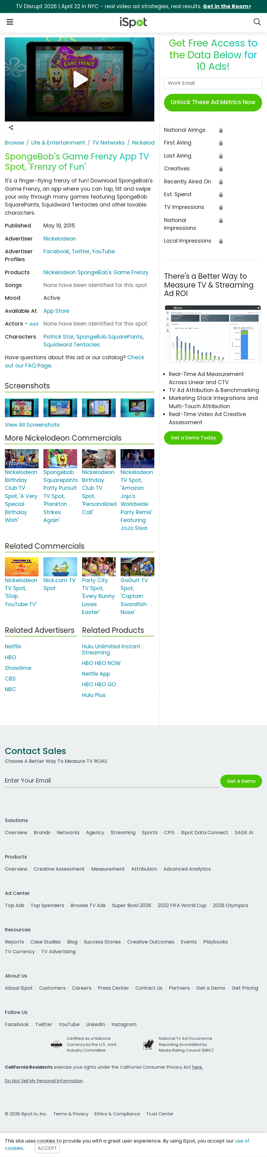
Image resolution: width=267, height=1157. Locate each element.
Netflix (13, 646)
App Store (56, 311)
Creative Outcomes (150, 941)
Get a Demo (210, 988)
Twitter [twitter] (44, 1024)
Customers (52, 988)
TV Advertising (58, 951)
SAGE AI (244, 832)
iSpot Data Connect (204, 832)
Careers (81, 988)
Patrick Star (58, 336)
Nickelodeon (59, 238)
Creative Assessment (59, 868)
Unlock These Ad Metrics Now (213, 102)
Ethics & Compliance (117, 1114)
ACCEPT (47, 1148)
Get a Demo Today (193, 437)
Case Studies (45, 941)
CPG (169, 832)
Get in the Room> (227, 6)
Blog (72, 941)
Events (189, 941)
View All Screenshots (32, 424)
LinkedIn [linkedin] (95, 1024)
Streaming (123, 832)
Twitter (81, 251)
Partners (179, 988)
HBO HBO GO (99, 684)
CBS (10, 678)
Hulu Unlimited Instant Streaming (111, 649)
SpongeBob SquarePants (109, 336)
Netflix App (96, 673)
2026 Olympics (230, 905)
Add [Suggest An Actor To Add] (33, 324)
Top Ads (14, 905)
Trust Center (159, 1114)
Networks (68, 832)
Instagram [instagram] (123, 1024)
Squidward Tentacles (71, 344)
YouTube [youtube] (69, 1024)
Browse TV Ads (88, 905)
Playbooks (215, 941)
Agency (95, 832)
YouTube (103, 251)
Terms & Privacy (70, 1114)
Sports (150, 832)
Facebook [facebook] (17, 1024)
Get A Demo (241, 781)
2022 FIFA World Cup (182, 905)
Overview (16, 832)
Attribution (144, 868)
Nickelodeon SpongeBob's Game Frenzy (96, 272)
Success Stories (102, 941)
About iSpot (19, 988)
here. (197, 1067)
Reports (14, 941)
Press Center (113, 988)
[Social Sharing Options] (11, 127)
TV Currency (20, 951)
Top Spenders (47, 905)
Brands (42, 832)
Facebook (56, 251)
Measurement (108, 868)
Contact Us (149, 988)
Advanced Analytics (187, 868)
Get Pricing (245, 988)
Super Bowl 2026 (131, 905)
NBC (10, 689)
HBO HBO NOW (101, 663)
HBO (10, 657)
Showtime (18, 668)
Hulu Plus (94, 695)
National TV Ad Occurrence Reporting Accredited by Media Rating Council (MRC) (186, 1044)
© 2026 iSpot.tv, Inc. (26, 1114)
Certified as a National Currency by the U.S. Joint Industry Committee (91, 1044)
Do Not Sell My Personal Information (44, 1081)
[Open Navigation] (10, 21)
